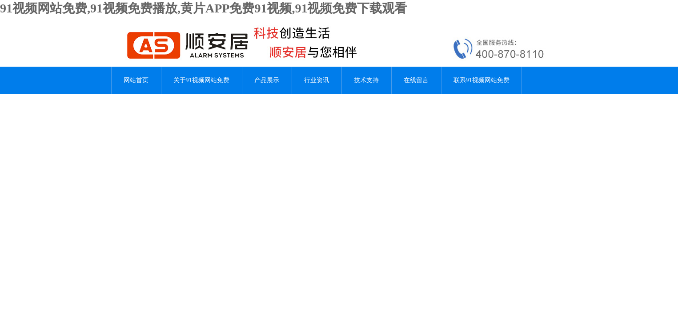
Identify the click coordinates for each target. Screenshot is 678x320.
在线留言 (416, 80)
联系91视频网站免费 (481, 80)
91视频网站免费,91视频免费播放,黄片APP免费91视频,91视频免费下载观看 (203, 8)
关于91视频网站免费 (201, 80)
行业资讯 (316, 80)
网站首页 (136, 80)
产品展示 (266, 80)
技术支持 (366, 80)
